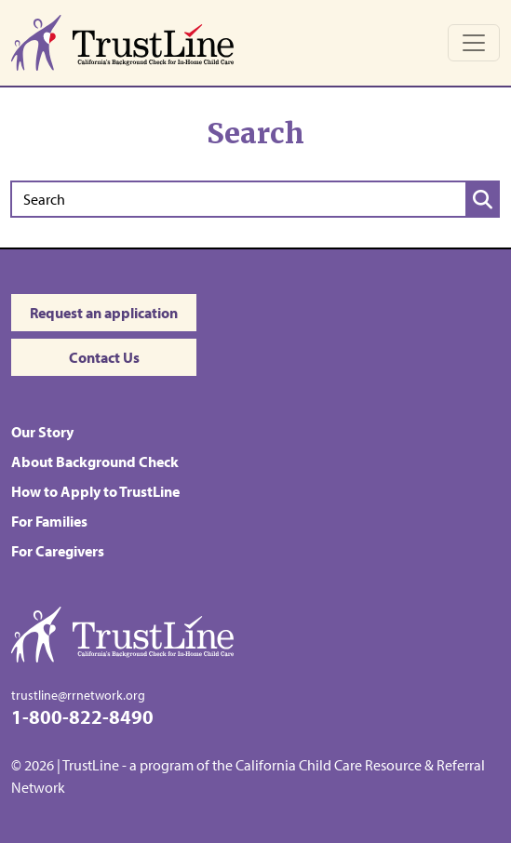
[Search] (238, 199)
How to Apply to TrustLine (95, 491)
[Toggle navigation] (474, 42)
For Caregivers (57, 551)
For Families (49, 521)
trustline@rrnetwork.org (78, 694)
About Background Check (95, 461)
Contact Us (104, 357)
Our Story (42, 431)
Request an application (104, 312)
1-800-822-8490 (82, 716)
